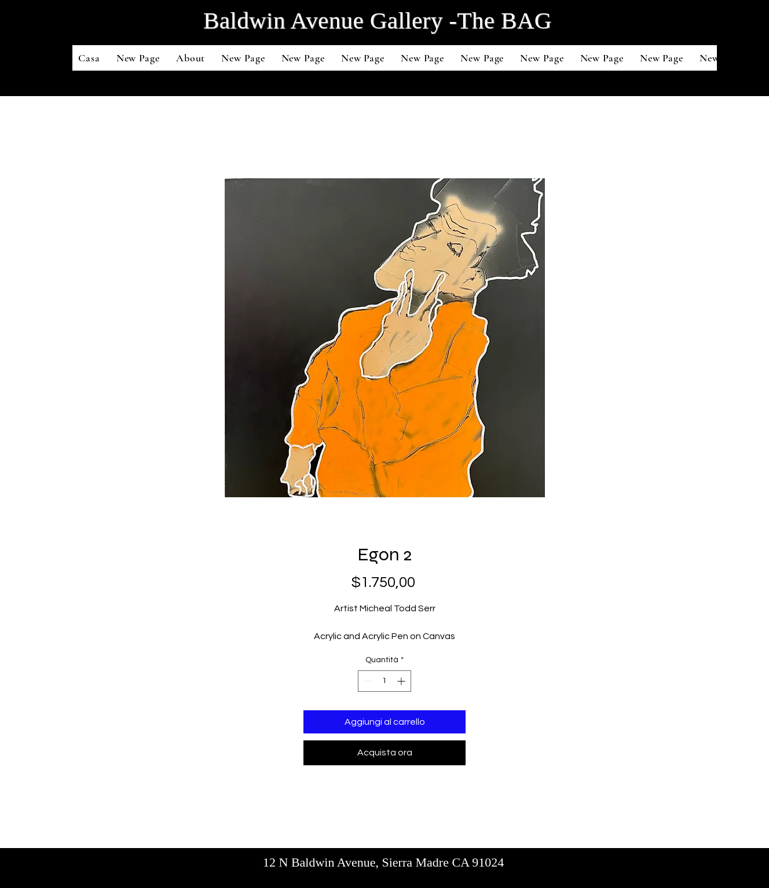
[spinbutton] (384, 681)
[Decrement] (367, 681)
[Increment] (402, 681)
